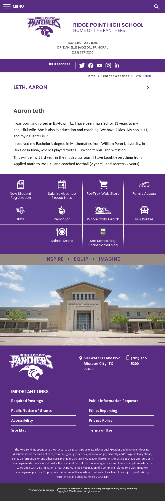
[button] (13, 6)
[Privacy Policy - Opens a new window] (121, 421)
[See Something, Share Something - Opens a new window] (103, 237)
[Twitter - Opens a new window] (82, 65)
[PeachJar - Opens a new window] (61, 214)
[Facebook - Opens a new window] (91, 65)
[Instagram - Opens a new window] (108, 65)
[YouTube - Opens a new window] (99, 65)
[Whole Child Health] (103, 214)
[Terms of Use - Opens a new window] (121, 430)
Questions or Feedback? (69, 488)
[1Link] (20, 213)
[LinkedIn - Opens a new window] (116, 65)
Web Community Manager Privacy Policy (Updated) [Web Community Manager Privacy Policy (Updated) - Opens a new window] (110, 488)
